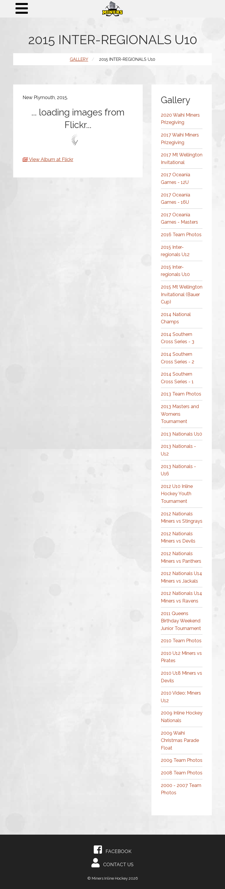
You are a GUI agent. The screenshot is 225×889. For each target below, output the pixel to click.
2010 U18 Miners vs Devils (181, 676)
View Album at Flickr (51, 159)
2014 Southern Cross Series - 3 (177, 338)
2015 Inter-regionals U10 (175, 270)
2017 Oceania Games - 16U (175, 198)
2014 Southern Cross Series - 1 (177, 377)
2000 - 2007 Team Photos (181, 789)
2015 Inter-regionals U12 (175, 251)
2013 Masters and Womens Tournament (180, 414)
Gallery (79, 59)
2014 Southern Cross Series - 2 (177, 358)
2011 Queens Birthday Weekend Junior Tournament (181, 621)
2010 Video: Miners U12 (181, 696)
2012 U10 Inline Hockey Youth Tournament (177, 494)
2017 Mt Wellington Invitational (181, 158)
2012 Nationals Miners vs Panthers (181, 557)
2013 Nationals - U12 (178, 450)
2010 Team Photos (181, 640)
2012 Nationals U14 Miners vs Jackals (181, 577)
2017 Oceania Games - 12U (175, 178)
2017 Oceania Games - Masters (179, 218)
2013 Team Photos (181, 394)
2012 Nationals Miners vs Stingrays (181, 517)
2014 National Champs (176, 318)
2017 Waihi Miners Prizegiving (180, 138)
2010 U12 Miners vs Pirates (181, 657)
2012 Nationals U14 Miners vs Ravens (181, 597)
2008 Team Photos (181, 773)
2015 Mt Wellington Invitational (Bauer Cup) (181, 294)
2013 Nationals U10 (181, 434)
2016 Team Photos (181, 234)
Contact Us (112, 862)
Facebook (113, 849)
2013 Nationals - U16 (178, 470)
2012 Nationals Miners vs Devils (178, 537)
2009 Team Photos (181, 760)
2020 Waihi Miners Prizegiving (180, 118)
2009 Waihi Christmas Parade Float (180, 740)
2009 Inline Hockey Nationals (181, 716)
